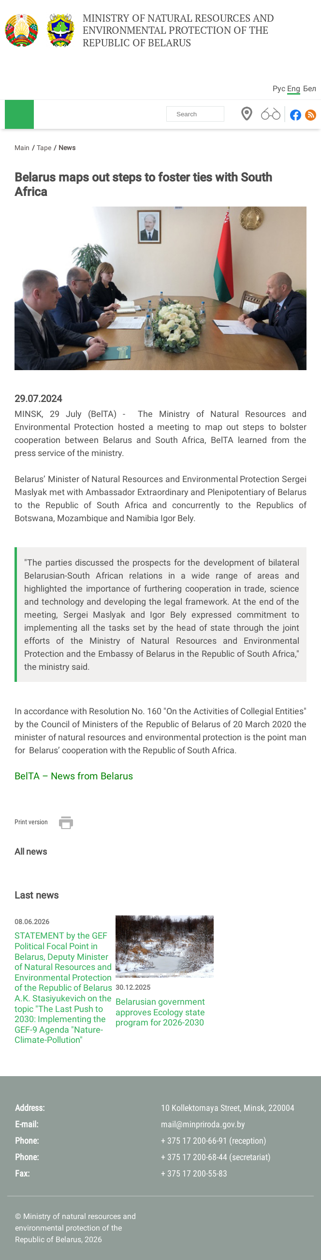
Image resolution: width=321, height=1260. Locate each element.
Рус (279, 88)
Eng (293, 88)
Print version (31, 822)
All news (31, 851)
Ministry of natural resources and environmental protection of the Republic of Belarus (178, 30)
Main (22, 148)
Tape (44, 148)
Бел (309, 88)
